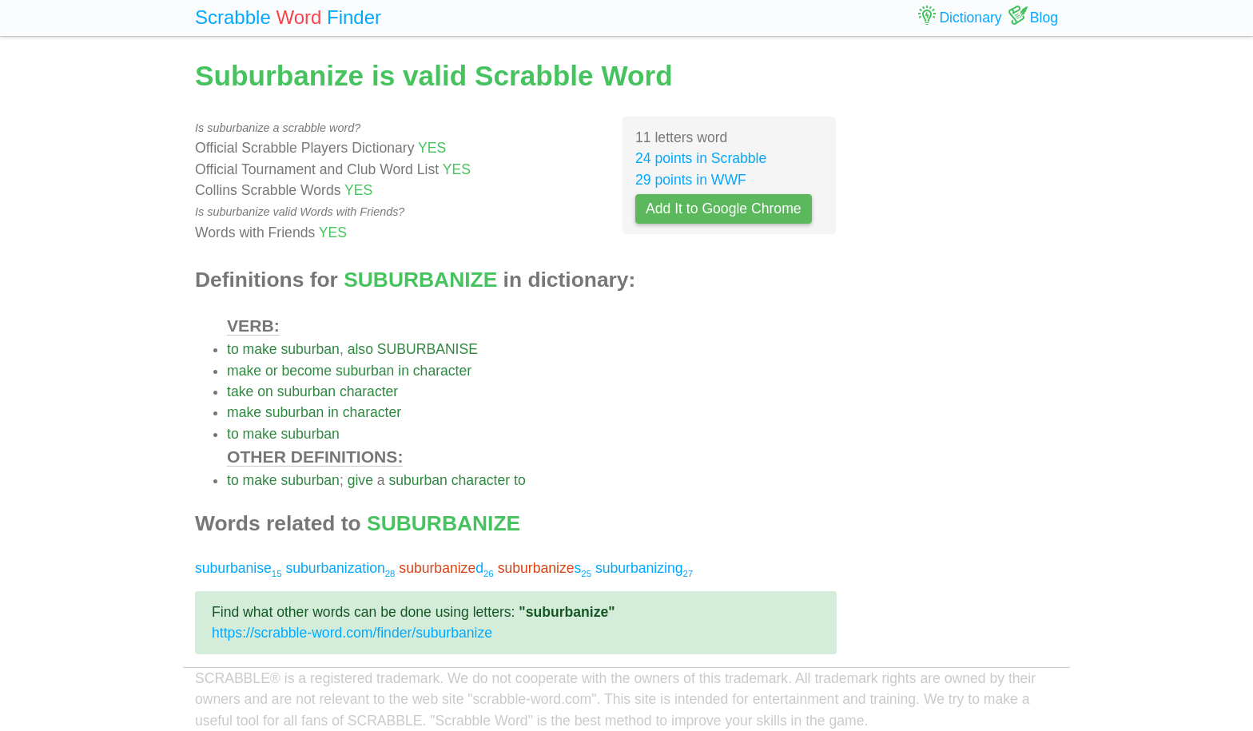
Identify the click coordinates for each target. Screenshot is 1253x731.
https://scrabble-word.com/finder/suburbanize (352, 633)
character (442, 371)
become (306, 371)
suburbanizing (644, 568)
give (360, 480)
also (360, 349)
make (260, 349)
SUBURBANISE (427, 349)
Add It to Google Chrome (724, 209)
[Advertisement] (959, 295)
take (240, 391)
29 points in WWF (690, 180)
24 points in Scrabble (700, 158)
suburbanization (340, 568)
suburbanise (238, 568)
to (233, 349)
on (265, 391)
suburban (310, 349)
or (271, 371)
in (403, 371)
